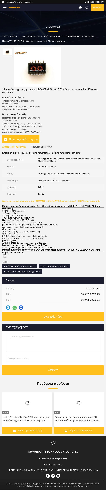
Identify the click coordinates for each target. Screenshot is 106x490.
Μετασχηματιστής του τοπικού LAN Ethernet (41, 36)
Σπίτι (4, 36)
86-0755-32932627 (94, 2)
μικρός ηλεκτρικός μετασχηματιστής (19, 266)
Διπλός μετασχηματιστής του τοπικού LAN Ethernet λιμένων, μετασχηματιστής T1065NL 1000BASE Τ (77, 419)
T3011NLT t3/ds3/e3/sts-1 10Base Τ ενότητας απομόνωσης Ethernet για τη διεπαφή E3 (26, 419)
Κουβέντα (97, 7)
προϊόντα (14, 36)
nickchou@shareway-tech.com (17, 2)
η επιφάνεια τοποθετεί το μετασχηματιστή (22, 271)
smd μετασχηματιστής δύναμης (54, 266)
